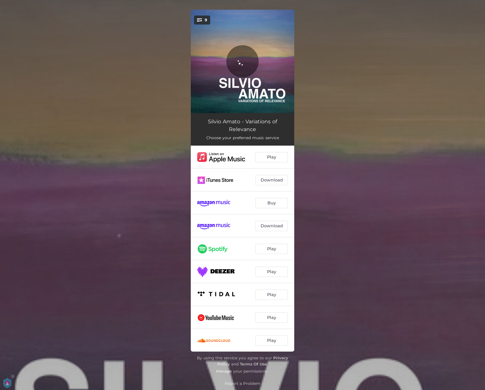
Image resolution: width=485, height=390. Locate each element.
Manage (224, 371)
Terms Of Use (253, 364)
